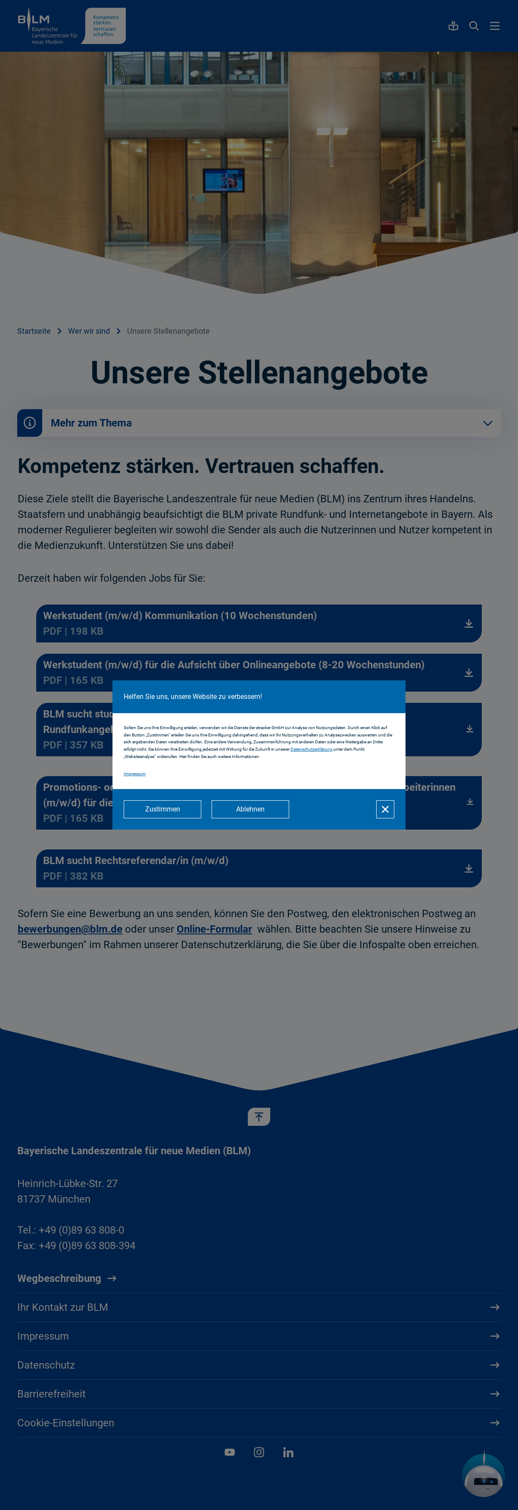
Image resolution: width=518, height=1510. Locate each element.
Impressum (135, 774)
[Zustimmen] (162, 809)
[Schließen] (385, 809)
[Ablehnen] (250, 809)
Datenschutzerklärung (311, 749)
